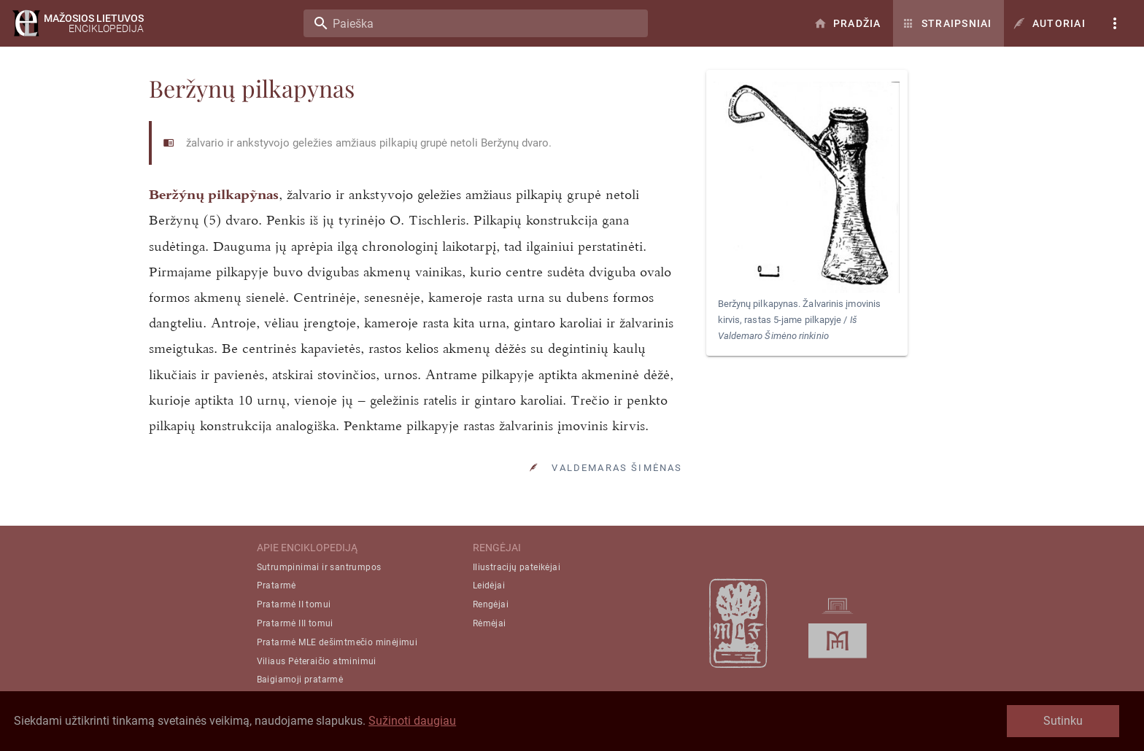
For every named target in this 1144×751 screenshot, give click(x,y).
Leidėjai (489, 585)
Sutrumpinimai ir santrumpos (319, 567)
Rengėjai (491, 604)
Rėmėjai (489, 623)
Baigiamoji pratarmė (300, 679)
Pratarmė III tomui (295, 623)
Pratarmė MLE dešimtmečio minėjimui (337, 642)
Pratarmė (276, 585)
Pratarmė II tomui (294, 604)
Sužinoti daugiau (412, 721)
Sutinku (1063, 721)
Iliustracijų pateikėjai (516, 567)
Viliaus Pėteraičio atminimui (316, 661)
